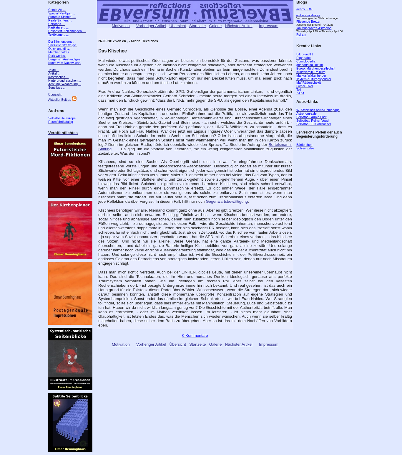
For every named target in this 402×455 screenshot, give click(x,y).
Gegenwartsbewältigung (227, 201)
